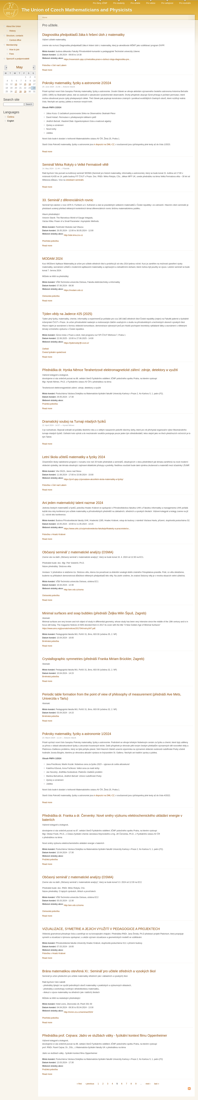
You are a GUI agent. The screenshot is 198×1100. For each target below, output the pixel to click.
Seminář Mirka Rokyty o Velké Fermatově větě (75, 164)
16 (29, 84)
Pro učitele (135, 3)
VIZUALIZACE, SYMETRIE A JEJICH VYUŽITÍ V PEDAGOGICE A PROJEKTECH (101, 929)
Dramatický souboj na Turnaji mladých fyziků (74, 421)
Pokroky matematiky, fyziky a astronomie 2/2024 (76, 83)
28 (20, 91)
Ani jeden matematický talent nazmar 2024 (72, 503)
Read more (47, 70)
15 (25, 84)
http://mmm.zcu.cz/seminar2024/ (78, 1012)
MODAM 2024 (52, 258)
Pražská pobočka (50, 404)
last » (156, 1084)
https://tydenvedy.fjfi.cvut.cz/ (76, 343)
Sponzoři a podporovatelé (17, 59)
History (12, 31)
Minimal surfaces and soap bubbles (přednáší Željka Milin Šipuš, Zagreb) (94, 613)
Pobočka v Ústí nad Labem (54, 65)
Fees (11, 54)
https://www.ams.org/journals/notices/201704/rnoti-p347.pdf (68, 628)
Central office (15, 40)
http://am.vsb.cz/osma (74, 589)
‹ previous (89, 1084)
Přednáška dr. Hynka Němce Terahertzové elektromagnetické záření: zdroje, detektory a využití (110, 370)
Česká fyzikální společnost (54, 352)
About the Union (13, 26)
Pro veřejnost (167, 3)
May (19, 67)
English (10, 121)
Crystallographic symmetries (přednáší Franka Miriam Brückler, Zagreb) (93, 659)
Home (44, 17)
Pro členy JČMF (100, 3)
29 (25, 91)
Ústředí (45, 349)
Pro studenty (119, 3)
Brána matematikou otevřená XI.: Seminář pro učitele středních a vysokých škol (99, 971)
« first (79, 1084)
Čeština (10, 117)
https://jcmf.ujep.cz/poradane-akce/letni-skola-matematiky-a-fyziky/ (93, 479)
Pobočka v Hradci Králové (53, 534)
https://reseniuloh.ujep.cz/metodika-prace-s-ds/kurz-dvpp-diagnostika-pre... (97, 59)
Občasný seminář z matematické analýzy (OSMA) (77, 552)
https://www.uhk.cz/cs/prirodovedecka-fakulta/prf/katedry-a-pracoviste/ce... (97, 528)
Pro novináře (185, 3)
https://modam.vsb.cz (73, 290)
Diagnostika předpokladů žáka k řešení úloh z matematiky (83, 34)
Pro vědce (150, 3)
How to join (14, 49)
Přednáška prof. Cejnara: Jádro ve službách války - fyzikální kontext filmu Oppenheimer (104, 1035)
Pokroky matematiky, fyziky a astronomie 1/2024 (76, 734)
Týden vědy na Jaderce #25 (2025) (67, 314)
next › (148, 1084)
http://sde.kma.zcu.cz (73, 235)
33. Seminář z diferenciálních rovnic (67, 200)
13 (16, 84)
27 (16, 91)
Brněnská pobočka (50, 641)
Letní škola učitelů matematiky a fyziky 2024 (73, 457)
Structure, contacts (14, 35)
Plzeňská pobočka (50, 241)
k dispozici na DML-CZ (104, 144)
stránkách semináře (75, 180)
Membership (11, 45)
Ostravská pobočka (50, 296)
